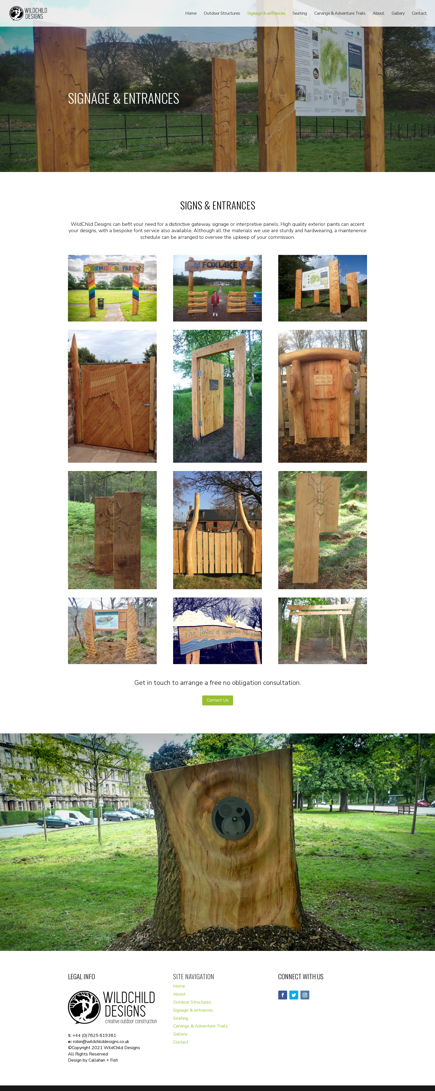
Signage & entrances (266, 13)
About (378, 13)
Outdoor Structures (222, 13)
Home (190, 13)
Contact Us (218, 700)
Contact (419, 13)
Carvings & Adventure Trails (339, 13)
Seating (299, 13)
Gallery (397, 13)
